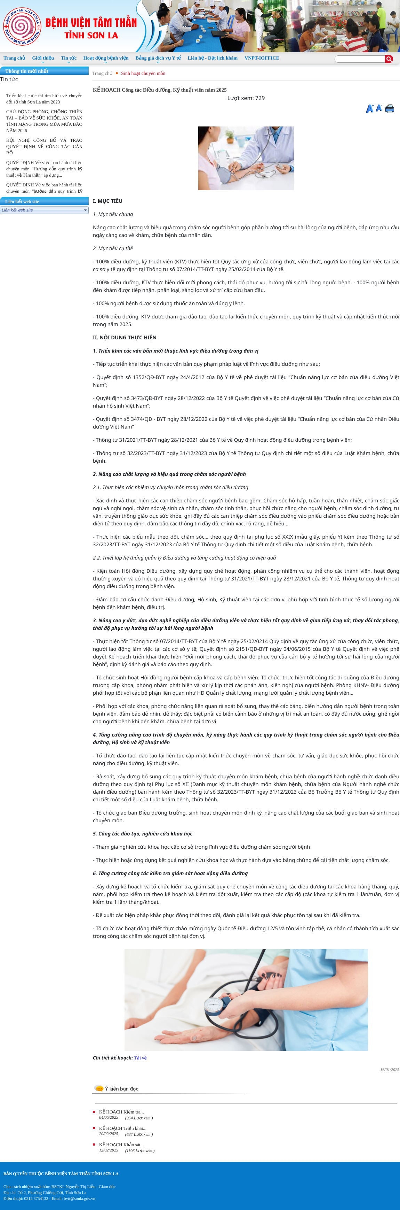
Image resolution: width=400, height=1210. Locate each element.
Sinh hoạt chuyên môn (143, 73)
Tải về (140, 1058)
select (85, 210)
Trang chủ (102, 73)
